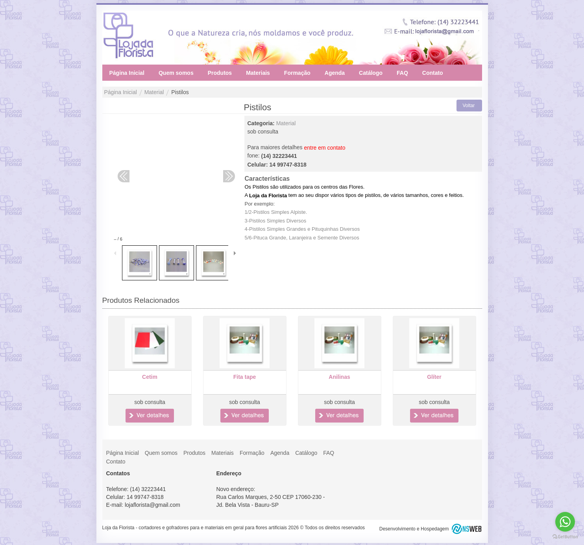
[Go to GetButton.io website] (565, 536)
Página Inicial (120, 92)
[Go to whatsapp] (565, 522)
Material (154, 92)
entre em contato (324, 148)
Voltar (469, 105)
